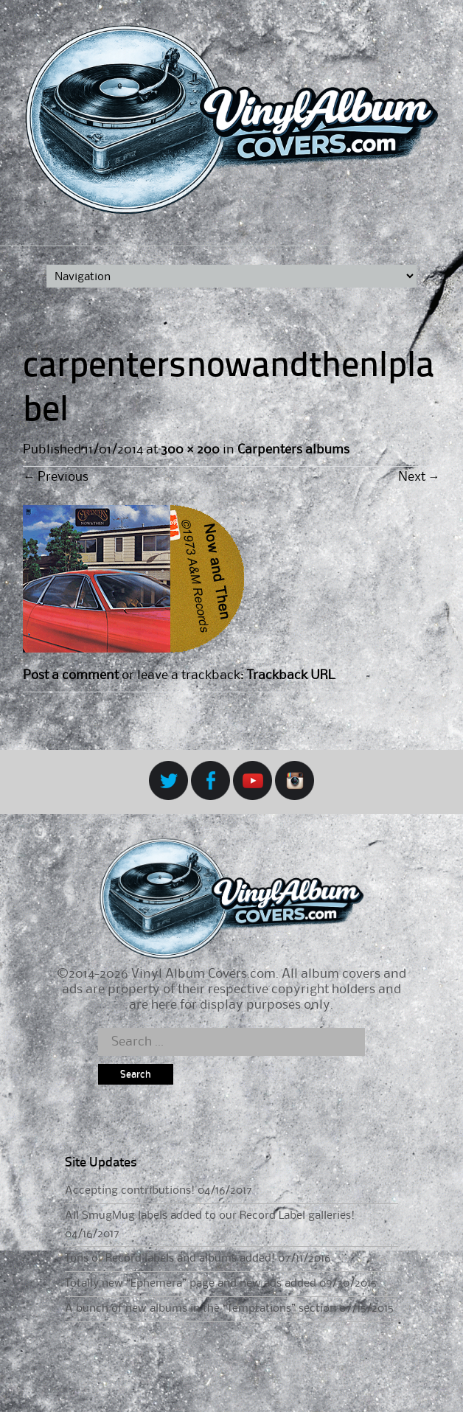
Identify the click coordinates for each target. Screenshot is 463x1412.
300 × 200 (190, 450)
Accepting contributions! (130, 1191)
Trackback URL (290, 675)
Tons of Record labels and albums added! (170, 1258)
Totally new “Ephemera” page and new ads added (190, 1284)
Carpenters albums (293, 450)
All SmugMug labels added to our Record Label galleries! (210, 1216)
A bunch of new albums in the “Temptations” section (200, 1309)
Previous (55, 477)
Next (419, 477)
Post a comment (71, 675)
